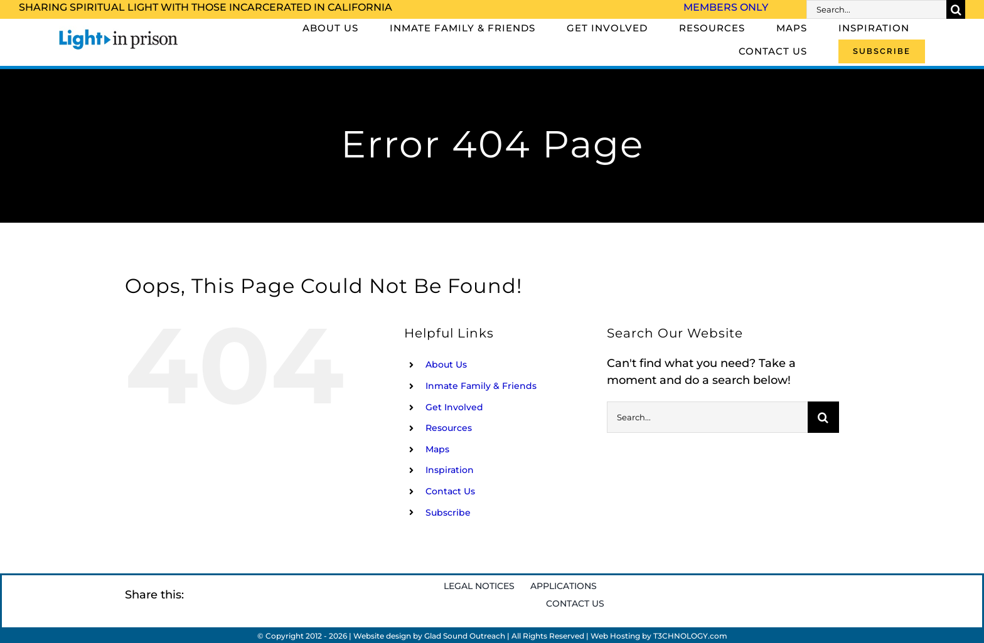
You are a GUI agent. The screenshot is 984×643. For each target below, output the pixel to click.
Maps (437, 449)
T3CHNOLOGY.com (690, 635)
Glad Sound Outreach (464, 635)
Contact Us (450, 491)
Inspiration (449, 470)
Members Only (725, 7)
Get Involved (454, 407)
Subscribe (448, 512)
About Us (446, 364)
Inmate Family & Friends (481, 385)
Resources (448, 427)
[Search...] (876, 9)
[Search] (955, 9)
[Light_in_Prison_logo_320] (118, 31)
